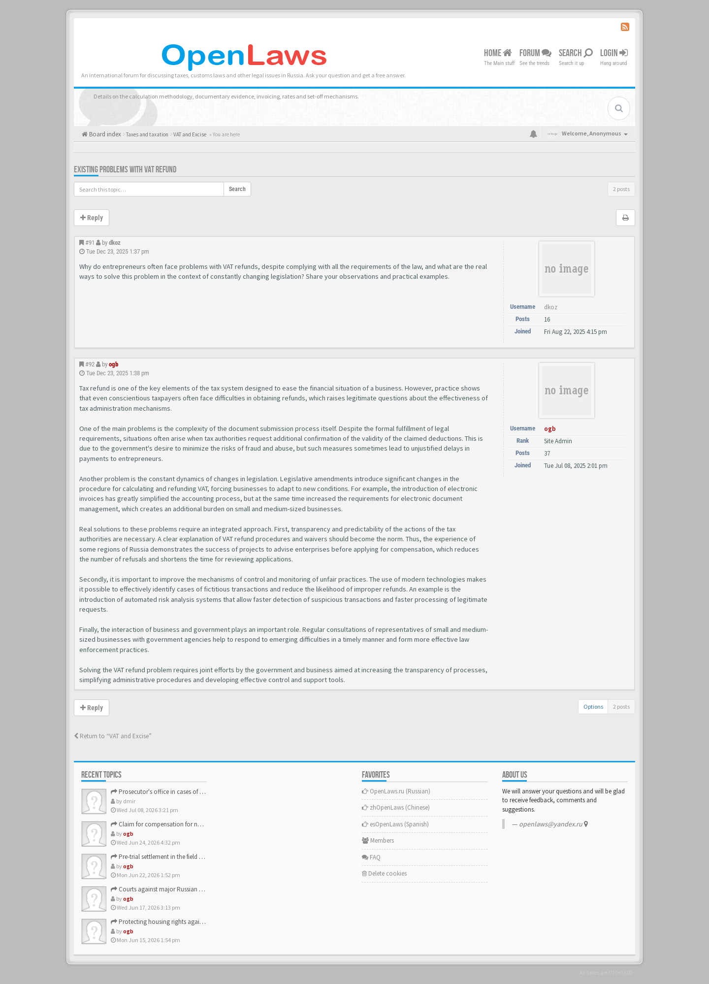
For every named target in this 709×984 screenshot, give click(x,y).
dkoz (115, 242)
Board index (104, 134)
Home (498, 53)
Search (576, 53)
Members (378, 840)
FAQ (371, 857)
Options (593, 706)
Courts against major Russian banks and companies (184, 889)
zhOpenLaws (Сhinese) (396, 807)
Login (614, 53)
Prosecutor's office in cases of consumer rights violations (190, 791)
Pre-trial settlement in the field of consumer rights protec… (192, 857)
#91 (90, 242)
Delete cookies (384, 873)
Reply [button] (91, 218)
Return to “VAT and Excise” (113, 736)
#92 (90, 364)
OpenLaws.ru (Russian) (396, 791)
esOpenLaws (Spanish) (395, 824)
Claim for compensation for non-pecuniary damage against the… (202, 824)
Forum (535, 53)
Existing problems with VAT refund (125, 169)
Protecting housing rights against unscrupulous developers (193, 922)
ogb (113, 364)
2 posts (621, 189)
